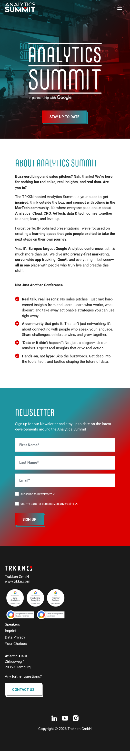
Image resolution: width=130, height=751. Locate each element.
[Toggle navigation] (119, 7)
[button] (37, 494)
